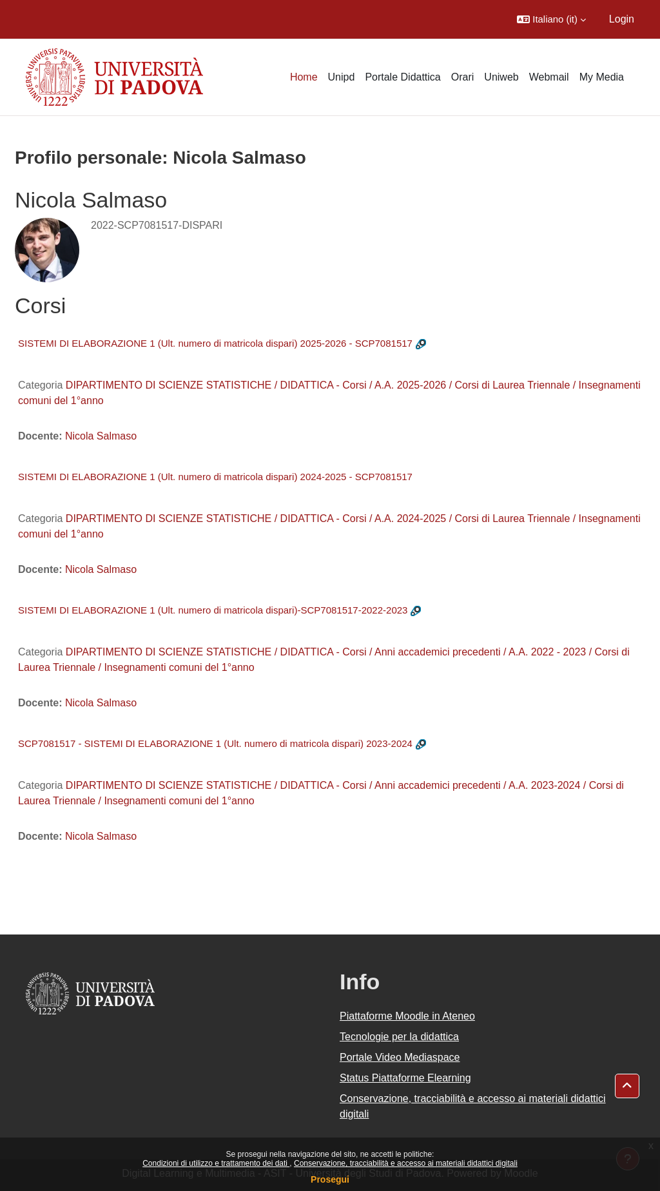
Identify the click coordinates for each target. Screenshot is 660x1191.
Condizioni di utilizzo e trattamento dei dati (215, 1163)
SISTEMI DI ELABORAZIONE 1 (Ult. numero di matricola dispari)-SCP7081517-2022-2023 (212, 610)
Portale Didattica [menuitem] (402, 77)
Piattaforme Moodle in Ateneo (407, 1016)
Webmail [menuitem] (549, 77)
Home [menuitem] (304, 77)
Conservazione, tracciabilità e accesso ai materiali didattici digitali (406, 1163)
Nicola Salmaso (101, 436)
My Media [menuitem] (601, 77)
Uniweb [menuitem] (501, 77)
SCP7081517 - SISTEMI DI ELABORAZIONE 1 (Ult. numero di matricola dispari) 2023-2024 (215, 743)
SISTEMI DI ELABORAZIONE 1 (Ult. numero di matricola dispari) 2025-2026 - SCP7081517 (215, 343)
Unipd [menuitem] (341, 77)
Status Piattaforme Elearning (405, 1077)
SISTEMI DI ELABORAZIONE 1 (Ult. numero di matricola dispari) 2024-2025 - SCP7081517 (215, 476)
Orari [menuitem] (462, 77)
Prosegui (330, 1179)
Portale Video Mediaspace (400, 1057)
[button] (551, 19)
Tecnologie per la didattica (399, 1036)
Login (621, 19)
